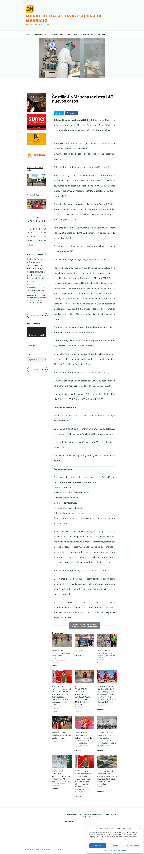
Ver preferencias (133, 846)
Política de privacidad (120, 850)
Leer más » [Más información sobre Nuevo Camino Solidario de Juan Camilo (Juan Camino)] (100, 663)
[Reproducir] (30, 335)
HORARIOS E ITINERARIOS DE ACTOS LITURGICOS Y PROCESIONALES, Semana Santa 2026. (61, 776)
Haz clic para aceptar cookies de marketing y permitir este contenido (84, 625)
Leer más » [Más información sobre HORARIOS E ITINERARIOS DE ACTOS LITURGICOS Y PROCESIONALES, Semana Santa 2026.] (55, 788)
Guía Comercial (89, 34)
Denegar (115, 846)
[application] (36, 332)
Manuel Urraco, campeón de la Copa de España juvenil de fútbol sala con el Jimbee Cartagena (83, 738)
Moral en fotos (73, 34)
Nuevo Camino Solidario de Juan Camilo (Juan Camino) (106, 653)
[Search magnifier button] (45, 315)
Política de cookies (108, 850)
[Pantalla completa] (44, 335)
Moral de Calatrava (40, 34)
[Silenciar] (42, 335)
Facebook (72, 113)
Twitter (60, 113)
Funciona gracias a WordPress (51, 849)
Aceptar (98, 846)
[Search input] (35, 315)
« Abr (31, 244)
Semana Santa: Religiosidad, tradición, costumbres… (61, 735)
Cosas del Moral (57, 34)
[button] (140, 828)
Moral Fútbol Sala (33, 195)
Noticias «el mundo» (35, 254)
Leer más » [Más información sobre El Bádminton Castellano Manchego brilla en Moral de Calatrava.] (55, 665)
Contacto (101, 34)
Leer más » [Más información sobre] (78, 655)
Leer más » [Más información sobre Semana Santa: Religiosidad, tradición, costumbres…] (55, 745)
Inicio (27, 34)
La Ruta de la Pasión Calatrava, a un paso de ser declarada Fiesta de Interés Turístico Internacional (106, 738)
